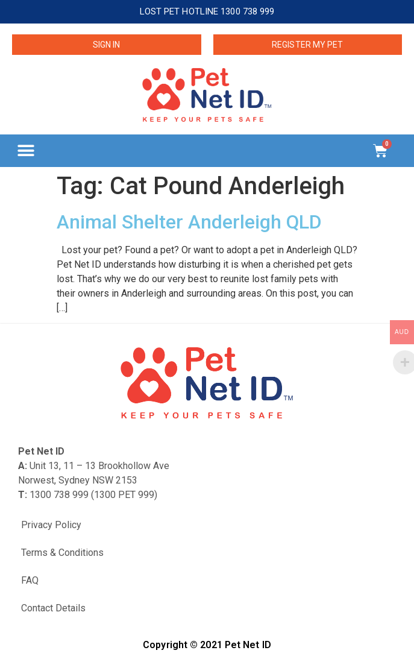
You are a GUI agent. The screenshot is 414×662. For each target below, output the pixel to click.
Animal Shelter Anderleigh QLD (189, 221)
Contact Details (53, 608)
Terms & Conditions (62, 552)
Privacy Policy (51, 525)
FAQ (30, 580)
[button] (25, 150)
